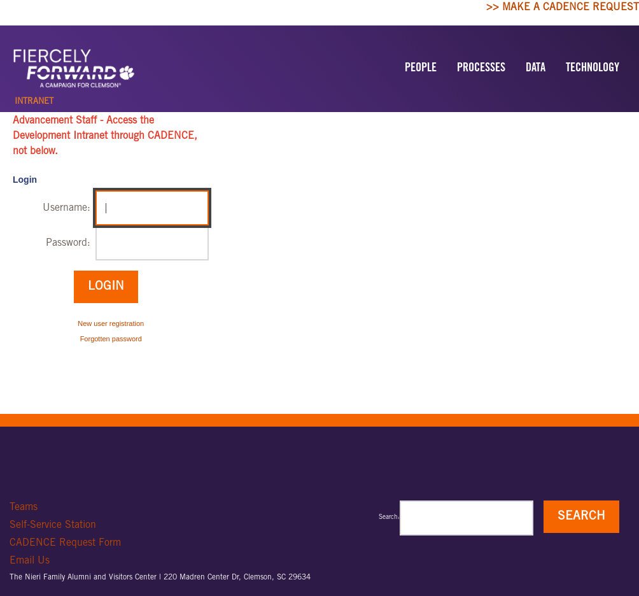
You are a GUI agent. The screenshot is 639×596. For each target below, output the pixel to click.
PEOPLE (421, 68)
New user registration (111, 323)
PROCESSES (481, 68)
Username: (66, 208)
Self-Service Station (53, 525)
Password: (68, 243)
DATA (535, 68)
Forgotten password (111, 339)
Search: (389, 517)
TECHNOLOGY (592, 68)
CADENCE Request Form (65, 543)
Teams (24, 507)
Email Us (30, 561)
